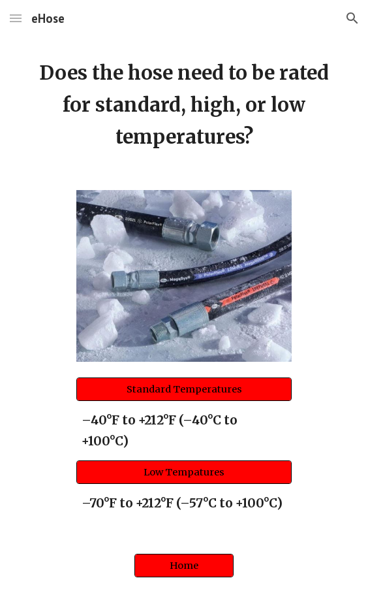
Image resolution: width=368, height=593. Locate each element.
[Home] (183, 565)
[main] (183, 105)
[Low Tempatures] (183, 472)
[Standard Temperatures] (183, 389)
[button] (15, 18)
